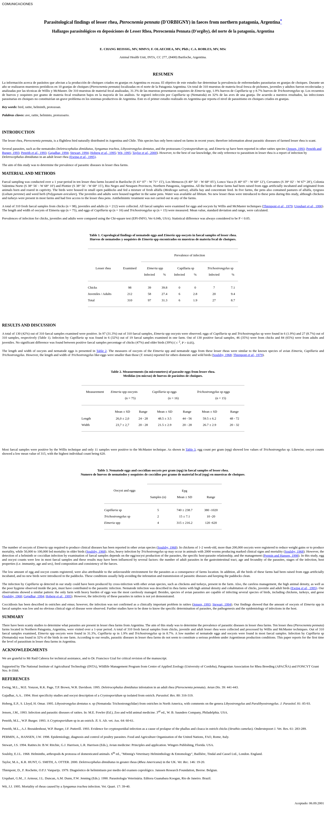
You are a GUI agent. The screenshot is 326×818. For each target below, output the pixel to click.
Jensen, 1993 (296, 149)
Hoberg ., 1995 (103, 153)
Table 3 (191, 449)
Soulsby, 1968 (222, 355)
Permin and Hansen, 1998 (281, 555)
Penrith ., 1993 (33, 153)
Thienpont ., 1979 (278, 206)
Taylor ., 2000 (144, 153)
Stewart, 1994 (79, 153)
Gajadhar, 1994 (58, 153)
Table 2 (102, 351)
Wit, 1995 (124, 153)
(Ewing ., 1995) (82, 157)
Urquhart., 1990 (308, 206)
